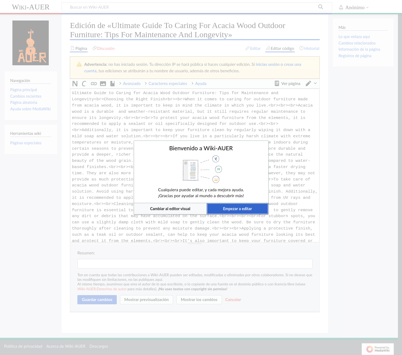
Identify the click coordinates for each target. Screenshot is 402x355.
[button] (170, 208)
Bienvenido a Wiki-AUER (201, 148)
